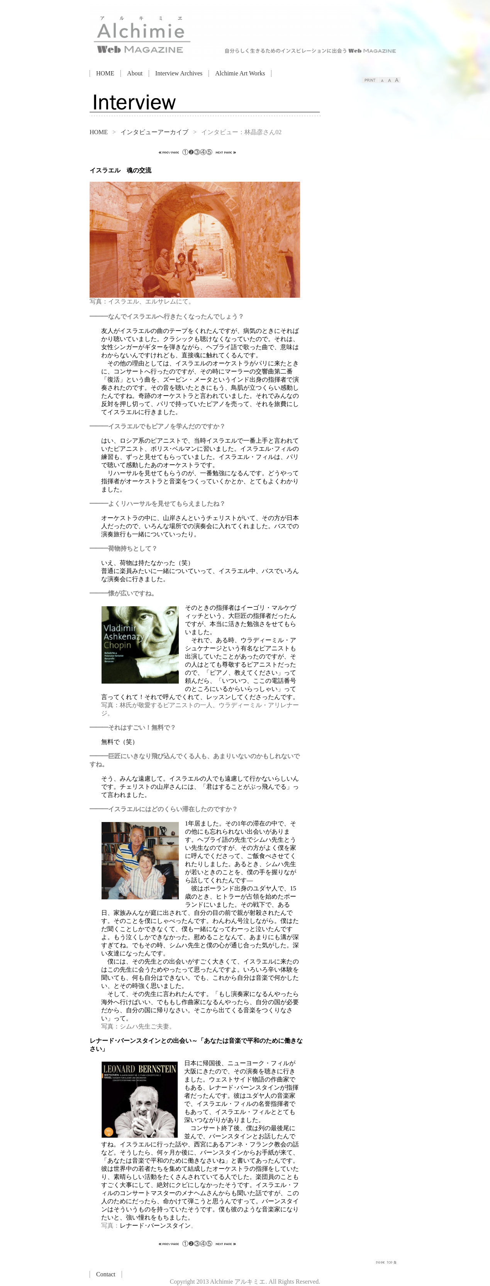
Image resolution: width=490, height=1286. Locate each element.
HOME (105, 73)
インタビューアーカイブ (154, 132)
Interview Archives (178, 73)
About (134, 73)
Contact (105, 1274)
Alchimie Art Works (240, 73)
